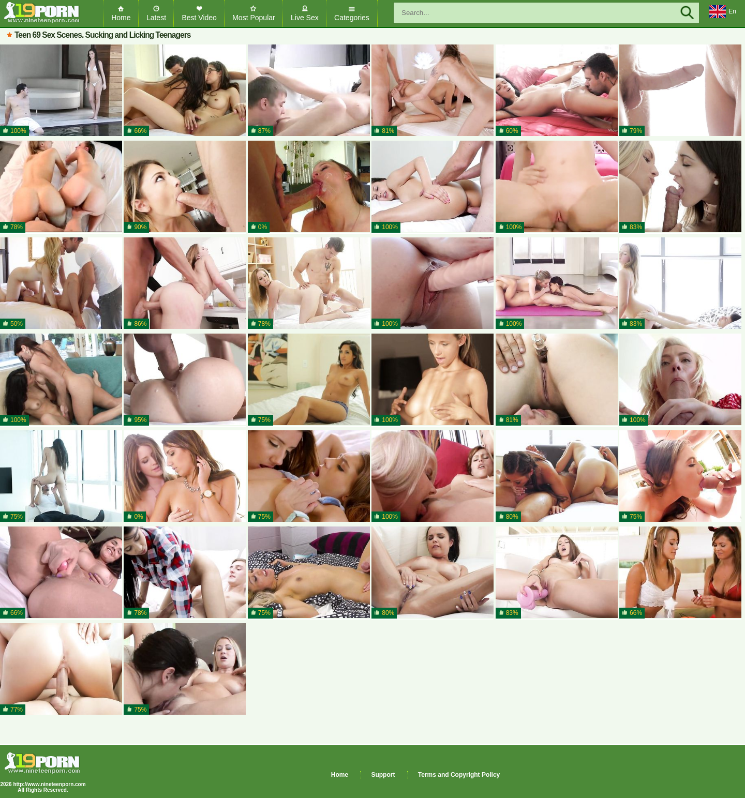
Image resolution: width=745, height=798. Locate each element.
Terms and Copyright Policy (459, 774)
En (722, 12)
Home (120, 17)
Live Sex (305, 17)
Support (383, 774)
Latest (156, 17)
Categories (351, 17)
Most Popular (253, 17)
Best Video (199, 17)
